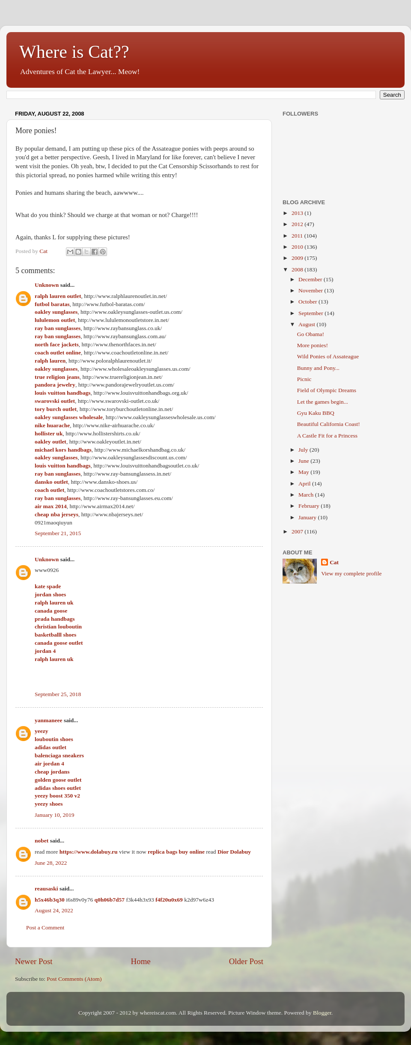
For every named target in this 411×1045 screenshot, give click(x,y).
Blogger (322, 1012)
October (308, 301)
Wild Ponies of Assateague (328, 356)
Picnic (304, 379)
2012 (298, 224)
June (304, 461)
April (305, 483)
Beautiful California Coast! (328, 424)
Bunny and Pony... (318, 368)
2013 (298, 213)
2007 (298, 531)
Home (141, 961)
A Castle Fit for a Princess (327, 435)
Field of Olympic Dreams (326, 390)
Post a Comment (45, 927)
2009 (298, 258)
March (306, 494)
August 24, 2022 (54, 910)
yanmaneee (49, 720)
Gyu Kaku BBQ (315, 413)
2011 (298, 235)
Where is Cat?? (74, 52)
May (304, 472)
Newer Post (34, 961)
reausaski (46, 888)
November (311, 290)
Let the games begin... (322, 402)
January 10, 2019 (54, 815)
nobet (41, 840)
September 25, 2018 (58, 694)
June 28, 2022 (51, 863)
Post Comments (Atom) (74, 979)
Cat (334, 562)
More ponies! (312, 345)
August (307, 324)
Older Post (246, 961)
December (311, 279)
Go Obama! (310, 334)
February (309, 506)
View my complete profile (351, 573)
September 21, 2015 (58, 533)
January (308, 517)
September (311, 313)
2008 (298, 269)
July (304, 450)
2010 (298, 247)
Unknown (47, 285)
